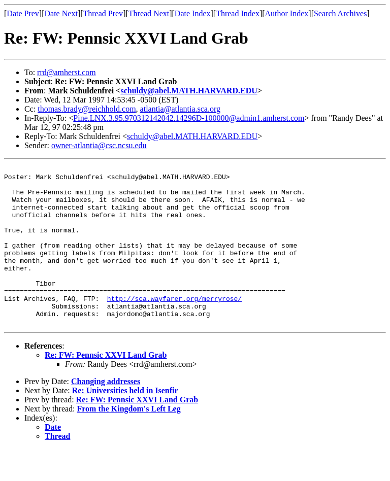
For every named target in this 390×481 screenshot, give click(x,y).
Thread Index (237, 13)
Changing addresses (105, 413)
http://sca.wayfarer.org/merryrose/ (174, 325)
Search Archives (340, 13)
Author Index (287, 13)
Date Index (193, 13)
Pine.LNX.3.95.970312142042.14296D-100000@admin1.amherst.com (188, 118)
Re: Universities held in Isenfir (125, 422)
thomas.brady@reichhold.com (87, 109)
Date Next (61, 13)
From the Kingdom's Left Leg (129, 440)
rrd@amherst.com (66, 72)
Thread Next (148, 13)
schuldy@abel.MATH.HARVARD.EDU (188, 90)
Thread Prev (103, 13)
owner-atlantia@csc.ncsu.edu (99, 145)
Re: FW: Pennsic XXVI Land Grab (106, 387)
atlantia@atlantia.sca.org (180, 109)
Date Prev (23, 13)
